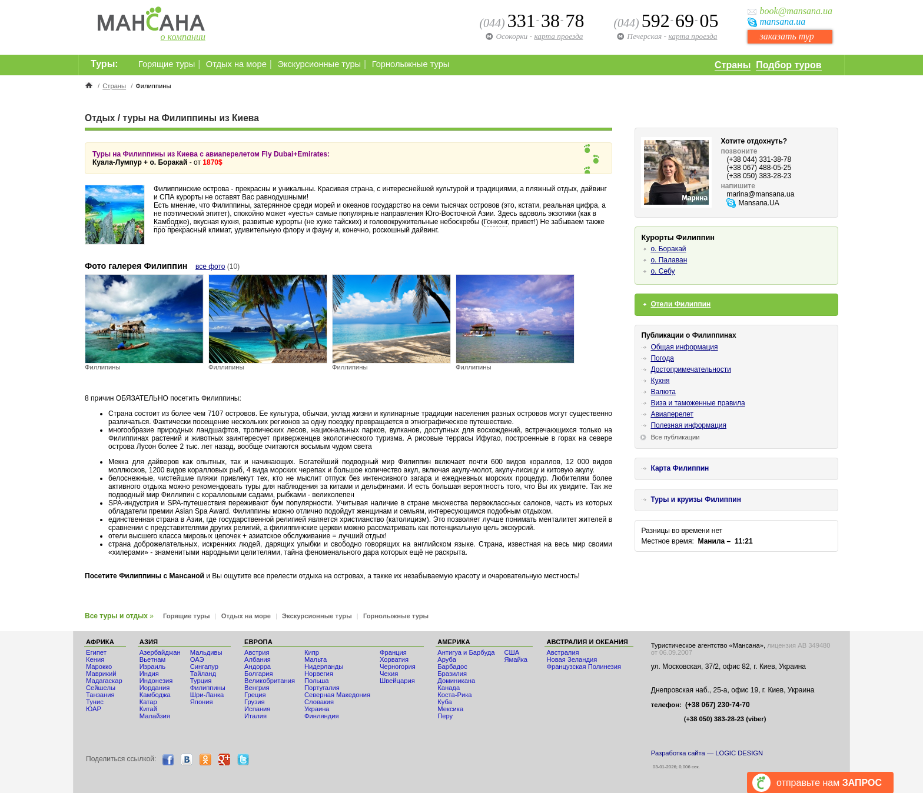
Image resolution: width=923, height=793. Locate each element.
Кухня (659, 380)
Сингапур (204, 666)
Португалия (322, 687)
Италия (255, 715)
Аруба (446, 659)
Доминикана (456, 680)
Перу (445, 715)
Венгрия (256, 687)
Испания (257, 708)
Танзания (100, 694)
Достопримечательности (690, 369)
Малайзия (155, 715)
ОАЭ (197, 659)
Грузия (254, 701)
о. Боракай (668, 249)
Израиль (152, 666)
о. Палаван (668, 260)
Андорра (257, 666)
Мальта (315, 659)
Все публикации (674, 437)
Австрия (257, 652)
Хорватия (394, 659)
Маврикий (101, 673)
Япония (201, 701)
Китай (148, 708)
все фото (210, 266)
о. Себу (662, 271)
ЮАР (93, 708)
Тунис (95, 701)
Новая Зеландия (571, 659)
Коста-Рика (454, 694)
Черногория (398, 666)
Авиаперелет (671, 414)
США (511, 652)
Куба (444, 701)
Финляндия (321, 715)
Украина (317, 708)
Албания (257, 659)
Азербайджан (160, 652)
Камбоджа (155, 694)
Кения (95, 659)
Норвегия (318, 673)
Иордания (155, 687)
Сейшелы (100, 687)
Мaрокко (99, 666)
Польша (316, 680)
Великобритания (269, 680)
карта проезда (692, 36)
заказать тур (786, 36)
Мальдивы (206, 652)
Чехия (389, 673)
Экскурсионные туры (319, 64)
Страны (733, 65)
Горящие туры (166, 64)
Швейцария (397, 680)
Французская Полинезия (583, 666)
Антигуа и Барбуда (465, 652)
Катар (148, 701)
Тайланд (203, 673)
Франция (393, 652)
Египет (96, 652)
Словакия (319, 701)
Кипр (311, 652)
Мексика (450, 708)
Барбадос (452, 666)
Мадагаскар (104, 680)
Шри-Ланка (207, 694)
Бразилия (452, 673)
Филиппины (207, 687)
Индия (149, 673)
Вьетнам (152, 659)
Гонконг (496, 222)
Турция (201, 680)
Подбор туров (788, 65)
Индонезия (156, 680)
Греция (255, 694)
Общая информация (684, 347)
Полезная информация (688, 425)
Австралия (562, 652)
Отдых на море (236, 64)
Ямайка (515, 659)
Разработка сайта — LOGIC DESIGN (707, 753)
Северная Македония (337, 694)
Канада (448, 687)
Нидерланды (323, 666)
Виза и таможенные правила (697, 403)
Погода (662, 358)
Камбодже (170, 222)
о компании (183, 37)
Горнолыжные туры (411, 64)
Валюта (662, 392)
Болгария (258, 673)
